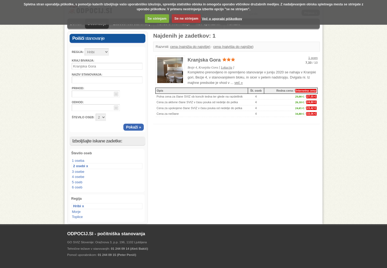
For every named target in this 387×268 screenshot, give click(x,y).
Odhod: (78, 102)
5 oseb (77, 182)
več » (238, 83)
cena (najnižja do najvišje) (190, 47)
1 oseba (78, 161)
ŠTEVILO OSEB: (83, 117)
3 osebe (78, 172)
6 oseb (77, 187)
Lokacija (226, 67)
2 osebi (79, 166)
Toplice (77, 217)
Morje (76, 212)
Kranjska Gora (204, 60)
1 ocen (313, 57)
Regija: (78, 51)
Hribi (77, 206)
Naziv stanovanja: (87, 74)
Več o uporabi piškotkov (222, 18)
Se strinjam (157, 18)
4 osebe (78, 177)
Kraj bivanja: (83, 60)
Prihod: (78, 88)
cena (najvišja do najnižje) (233, 47)
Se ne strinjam (186, 18)
